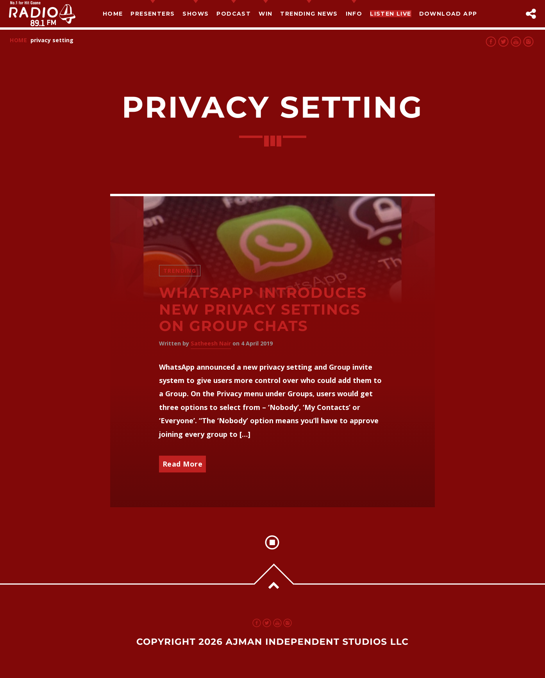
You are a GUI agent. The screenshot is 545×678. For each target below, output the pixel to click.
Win (265, 13)
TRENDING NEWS (309, 13)
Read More (183, 464)
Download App (448, 13)
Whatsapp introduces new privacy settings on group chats (263, 309)
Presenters (152, 13)
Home (113, 13)
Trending (179, 270)
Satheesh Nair (211, 343)
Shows (195, 13)
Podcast (233, 13)
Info (354, 13)
